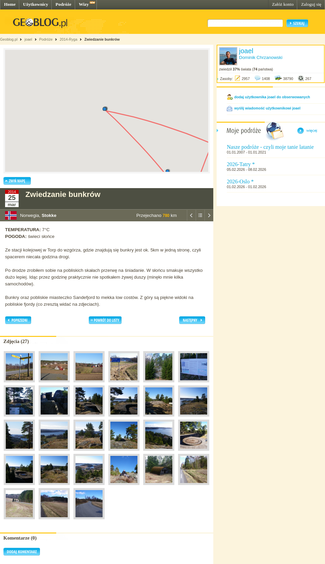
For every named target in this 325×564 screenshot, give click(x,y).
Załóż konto (283, 4)
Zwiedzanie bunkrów (102, 39)
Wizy (84, 4)
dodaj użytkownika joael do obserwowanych (272, 97)
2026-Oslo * (240, 181)
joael (28, 39)
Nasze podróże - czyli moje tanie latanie (270, 147)
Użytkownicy (35, 4)
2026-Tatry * (241, 164)
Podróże (63, 4)
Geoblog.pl (9, 39)
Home (10, 4)
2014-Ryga (68, 39)
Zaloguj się (311, 4)
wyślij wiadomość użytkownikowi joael (267, 108)
